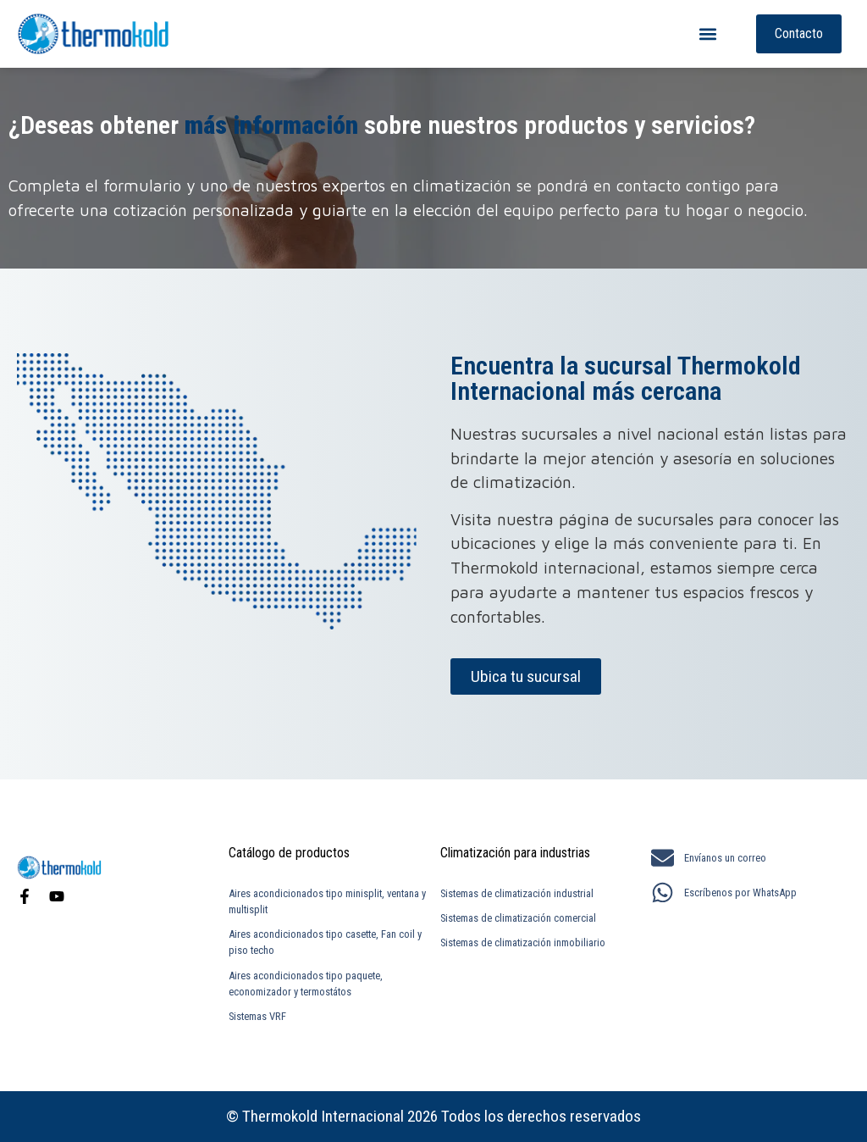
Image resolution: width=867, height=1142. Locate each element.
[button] (708, 34)
